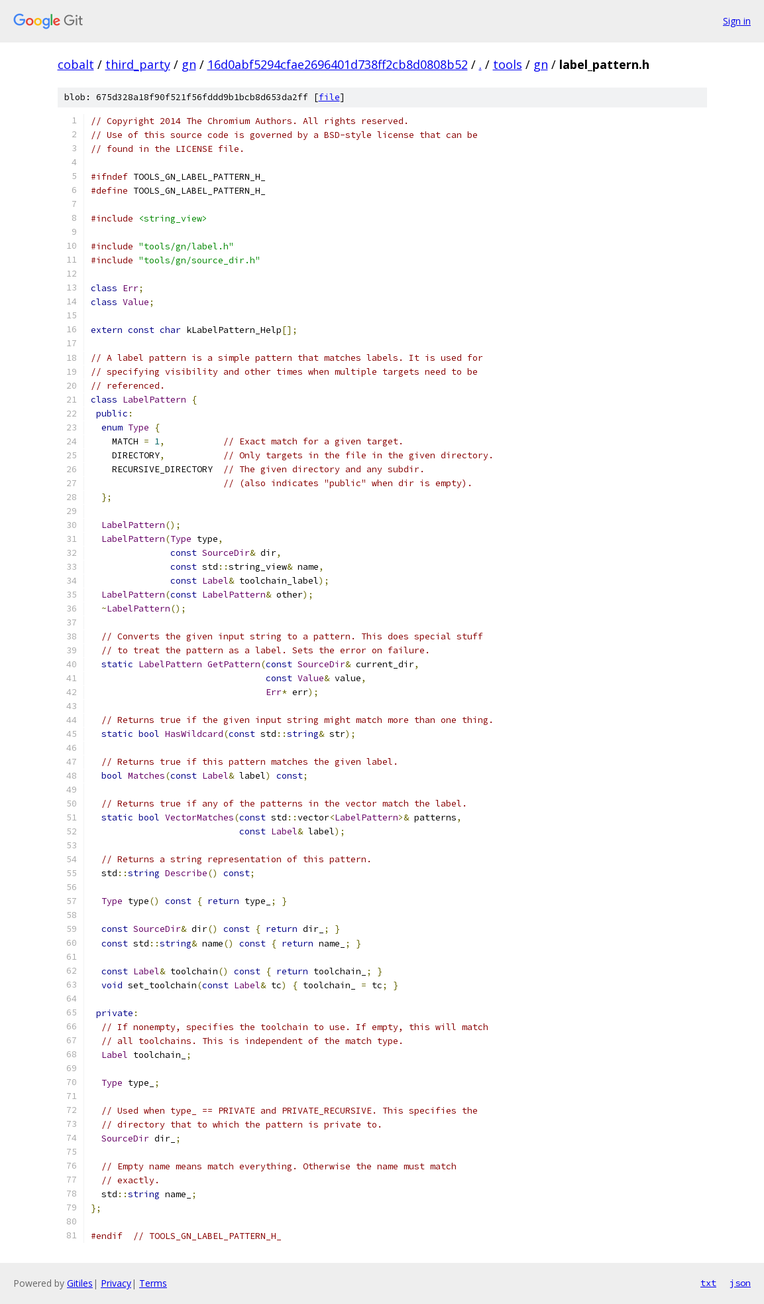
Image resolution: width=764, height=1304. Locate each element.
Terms (153, 1283)
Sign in (737, 21)
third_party (137, 64)
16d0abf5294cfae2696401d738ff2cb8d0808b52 (337, 64)
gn (189, 64)
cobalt (76, 64)
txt (708, 1283)
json (740, 1283)
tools (507, 64)
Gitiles (80, 1283)
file (329, 97)
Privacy (116, 1283)
